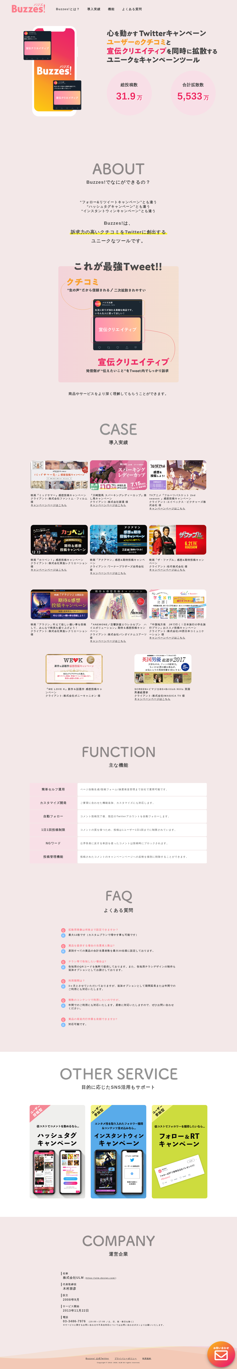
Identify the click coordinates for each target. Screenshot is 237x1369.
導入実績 (94, 9)
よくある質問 (132, 9)
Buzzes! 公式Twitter (97, 1359)
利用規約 (146, 1359)
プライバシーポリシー (126, 1359)
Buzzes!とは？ (68, 9)
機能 (111, 9)
